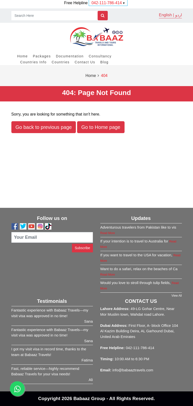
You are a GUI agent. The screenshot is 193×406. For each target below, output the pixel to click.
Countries (61, 62)
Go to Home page (100, 127)
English (165, 15)
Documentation (70, 56)
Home (22, 56)
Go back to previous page (44, 127)
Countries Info (33, 62)
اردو (178, 15)
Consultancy (100, 56)
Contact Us (85, 62)
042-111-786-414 (106, 3)
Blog (104, 62)
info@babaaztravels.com (132, 370)
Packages (42, 56)
